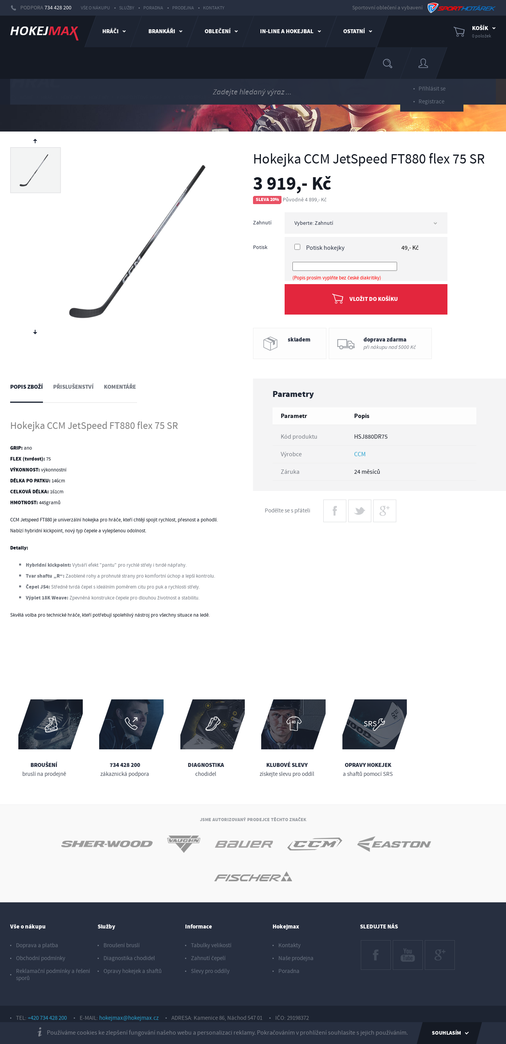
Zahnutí (262, 222)
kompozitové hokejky (143, 97)
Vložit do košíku (373, 299)
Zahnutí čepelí (208, 958)
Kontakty (213, 8)
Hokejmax (286, 927)
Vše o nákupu (95, 8)
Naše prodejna (296, 958)
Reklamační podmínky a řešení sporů (53, 975)
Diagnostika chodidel (129, 958)
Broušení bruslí (121, 945)
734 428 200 (58, 7)
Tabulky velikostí (211, 945)
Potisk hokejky (325, 248)
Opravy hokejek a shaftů (132, 971)
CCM (360, 454)
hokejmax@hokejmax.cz (129, 1018)
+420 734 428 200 (47, 1018)
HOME (21, 97)
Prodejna (183, 8)
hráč (47, 97)
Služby (126, 8)
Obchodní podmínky (40, 958)
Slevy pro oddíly (210, 971)
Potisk (260, 247)
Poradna (153, 8)
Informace (198, 927)
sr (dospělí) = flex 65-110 (207, 97)
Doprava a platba (37, 945)
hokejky (71, 97)
